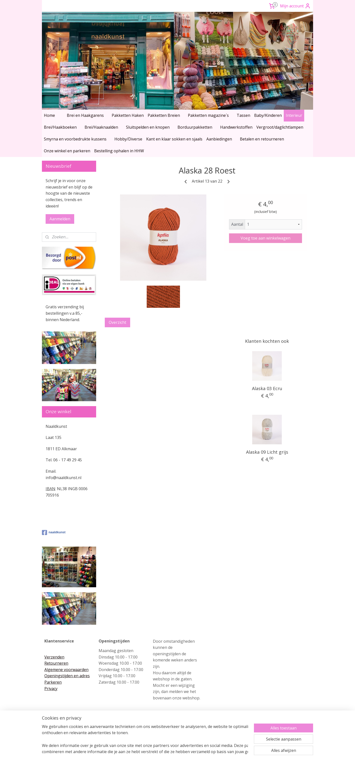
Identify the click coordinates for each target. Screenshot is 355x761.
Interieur (294, 115)
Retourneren (56, 663)
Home (49, 115)
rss (167, 752)
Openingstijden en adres (67, 675)
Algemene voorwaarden (66, 669)
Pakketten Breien (164, 115)
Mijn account (295, 6)
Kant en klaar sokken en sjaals (174, 139)
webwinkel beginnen (186, 752)
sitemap (157, 752)
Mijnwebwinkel (229, 752)
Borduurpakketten (195, 127)
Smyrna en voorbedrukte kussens (75, 139)
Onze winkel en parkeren (67, 151)
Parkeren (53, 682)
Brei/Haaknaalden (101, 127)
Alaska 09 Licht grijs (267, 452)
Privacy (50, 688)
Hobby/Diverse (128, 139)
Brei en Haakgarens (85, 115)
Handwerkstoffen (236, 127)
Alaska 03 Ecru (267, 388)
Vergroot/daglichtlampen (279, 127)
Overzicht (117, 322)
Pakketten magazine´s (208, 115)
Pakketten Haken (128, 115)
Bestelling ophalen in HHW (119, 151)
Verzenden (54, 657)
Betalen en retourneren (262, 139)
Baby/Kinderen (268, 115)
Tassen (243, 115)
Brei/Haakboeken (60, 127)
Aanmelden (60, 219)
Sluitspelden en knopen (148, 127)
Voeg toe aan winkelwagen (265, 238)
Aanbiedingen (219, 139)
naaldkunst (54, 533)
